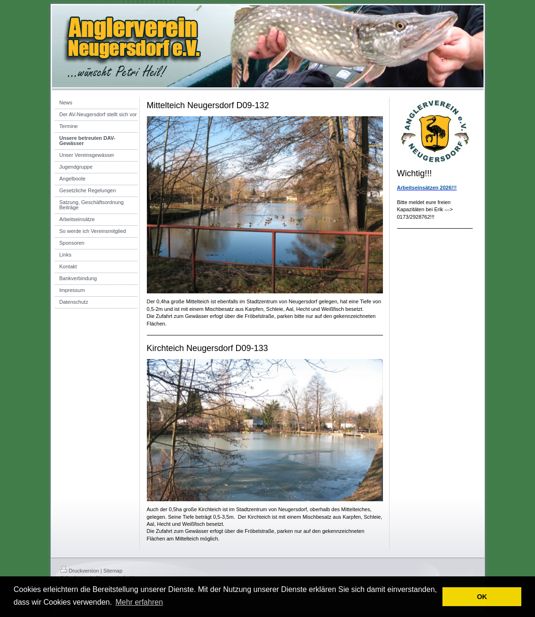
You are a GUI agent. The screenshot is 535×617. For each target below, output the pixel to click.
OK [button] (482, 596)
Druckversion (79, 571)
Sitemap (112, 571)
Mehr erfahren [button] (139, 602)
